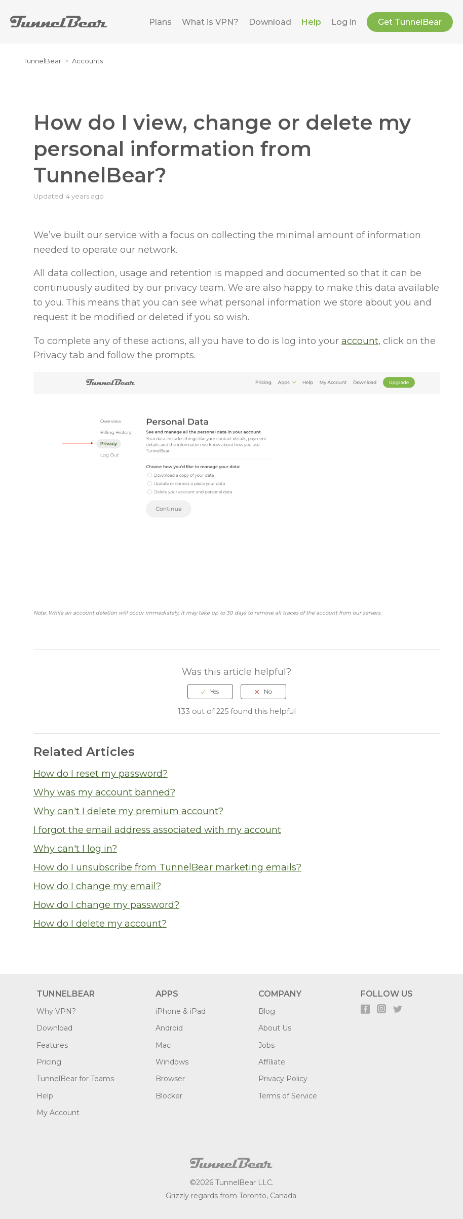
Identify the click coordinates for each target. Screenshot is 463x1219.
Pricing (48, 1061)
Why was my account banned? (104, 792)
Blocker (169, 1095)
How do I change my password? (106, 904)
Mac (163, 1045)
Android (169, 1028)
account (359, 341)
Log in (344, 22)
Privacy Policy (282, 1078)
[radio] (210, 691)
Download (270, 22)
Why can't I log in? (75, 848)
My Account (58, 1112)
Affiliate (271, 1061)
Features (52, 1045)
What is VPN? (210, 22)
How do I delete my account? (100, 923)
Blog (266, 1011)
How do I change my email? (97, 886)
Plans (160, 22)
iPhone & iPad (181, 1011)
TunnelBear (42, 61)
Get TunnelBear (410, 22)
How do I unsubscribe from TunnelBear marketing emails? (167, 867)
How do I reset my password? (100, 773)
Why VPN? (56, 1011)
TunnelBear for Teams (75, 1078)
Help (311, 22)
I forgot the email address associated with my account (157, 829)
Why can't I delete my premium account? (128, 811)
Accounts (87, 61)
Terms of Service (287, 1095)
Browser (170, 1078)
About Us (274, 1028)
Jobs (266, 1045)
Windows (172, 1061)
